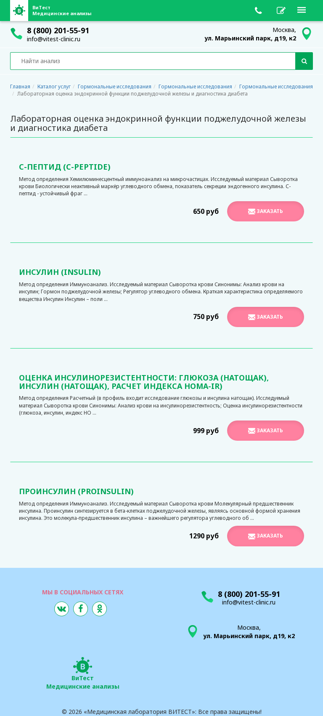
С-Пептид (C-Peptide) (65, 167)
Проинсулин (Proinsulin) (76, 491)
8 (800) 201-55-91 (58, 30)
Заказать (265, 211)
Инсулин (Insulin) (60, 272)
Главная (20, 86)
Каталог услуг (54, 86)
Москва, (250, 34)
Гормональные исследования (114, 86)
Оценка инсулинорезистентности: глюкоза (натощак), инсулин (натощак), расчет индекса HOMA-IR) (144, 382)
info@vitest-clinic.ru (53, 39)
